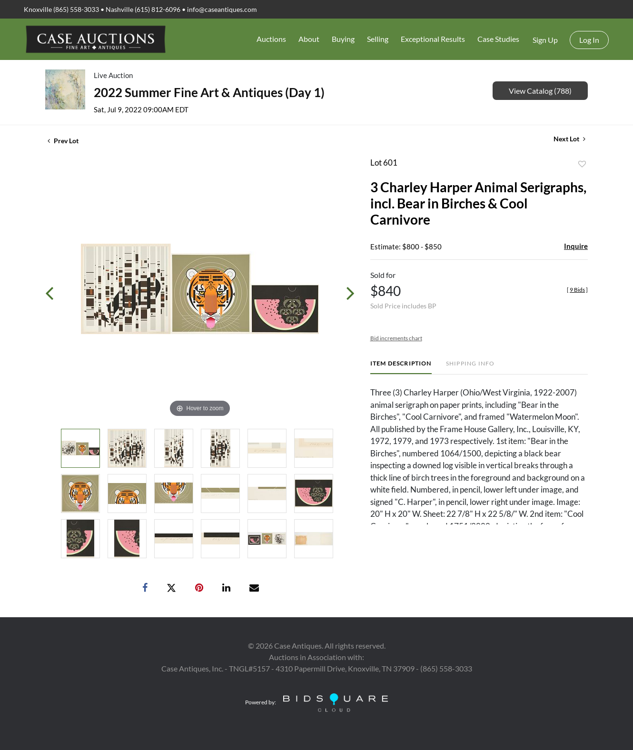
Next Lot (569, 139)
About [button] (308, 38)
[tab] (401, 367)
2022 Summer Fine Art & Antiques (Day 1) (209, 92)
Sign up (545, 39)
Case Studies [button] (498, 38)
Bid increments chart (396, 338)
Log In (589, 39)
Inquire (576, 246)
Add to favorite (582, 164)
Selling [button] (377, 38)
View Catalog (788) (540, 90)
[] (577, 289)
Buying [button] (343, 38)
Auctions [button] (271, 38)
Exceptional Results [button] (433, 38)
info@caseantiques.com (222, 9)
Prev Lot (63, 141)
